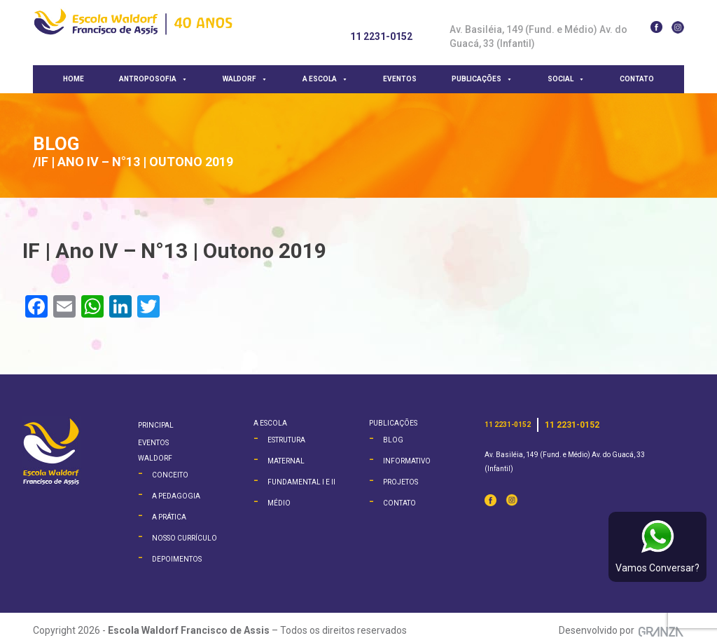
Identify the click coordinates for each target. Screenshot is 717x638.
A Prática (169, 517)
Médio (279, 503)
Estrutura (286, 440)
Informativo (407, 461)
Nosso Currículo (184, 538)
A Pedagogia (176, 496)
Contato (637, 79)
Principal (156, 425)
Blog (56, 143)
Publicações (482, 79)
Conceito (170, 475)
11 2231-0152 (381, 36)
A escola (325, 79)
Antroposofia (153, 79)
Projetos (400, 482)
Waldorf (245, 79)
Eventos (400, 79)
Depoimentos (177, 559)
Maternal (286, 461)
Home (73, 79)
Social (566, 79)
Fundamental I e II (301, 482)
